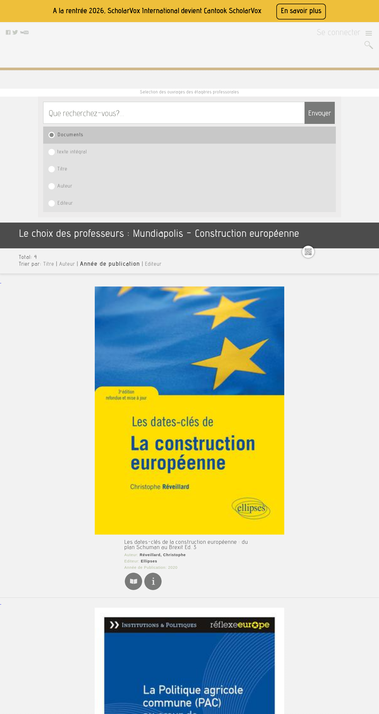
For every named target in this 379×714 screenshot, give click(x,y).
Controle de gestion (339, 202)
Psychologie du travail (341, 422)
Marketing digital (336, 319)
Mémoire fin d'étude (339, 358)
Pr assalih (330, 379)
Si (323, 464)
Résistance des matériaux (344, 447)
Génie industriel (335, 277)
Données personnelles (127, 656)
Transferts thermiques (341, 489)
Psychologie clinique (340, 413)
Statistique (331, 472)
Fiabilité (328, 261)
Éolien (326, 235)
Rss (112, 676)
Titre (179, 113)
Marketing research (339, 328)
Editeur (294, 113)
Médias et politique (339, 349)
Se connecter (345, 34)
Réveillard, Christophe (113, 204)
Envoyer (309, 90)
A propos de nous (123, 637)
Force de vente (334, 269)
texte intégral (120, 113)
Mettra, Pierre (104, 387)
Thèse (326, 480)
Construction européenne (344, 193)
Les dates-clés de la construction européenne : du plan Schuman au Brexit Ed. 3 (174, 195)
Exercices (329, 252)
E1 (323, 218)
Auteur (235, 113)
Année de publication (96, 170)
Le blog (115, 670)
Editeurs (325, 545)
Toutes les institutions (338, 151)
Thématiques (330, 566)
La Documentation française (119, 292)
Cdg (324, 176)
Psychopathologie (337, 430)
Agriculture (331, 168)
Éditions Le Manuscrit (114, 498)
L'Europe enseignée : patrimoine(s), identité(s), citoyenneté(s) (150, 483)
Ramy (326, 438)
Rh (323, 455)
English (327, 227)
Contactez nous (121, 663)
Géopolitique (333, 286)
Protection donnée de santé (346, 396)
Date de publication (336, 553)
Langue (325, 536)
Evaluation (330, 244)
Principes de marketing (342, 388)
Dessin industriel (336, 210)
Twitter (169, 637)
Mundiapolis (329, 160)
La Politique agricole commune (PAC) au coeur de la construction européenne (170, 283)
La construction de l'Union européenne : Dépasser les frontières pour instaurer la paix (181, 378)
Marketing (330, 311)
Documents (66, 113)
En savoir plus (301, 11)
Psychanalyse (333, 405)
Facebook (172, 630)
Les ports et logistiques (343, 303)
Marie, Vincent (105, 491)
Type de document (335, 528)
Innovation (330, 294)
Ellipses (100, 210)
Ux (323, 497)
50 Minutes (102, 393)
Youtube (171, 643)
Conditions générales (126, 650)
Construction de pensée (343, 185)
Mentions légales (123, 643)
